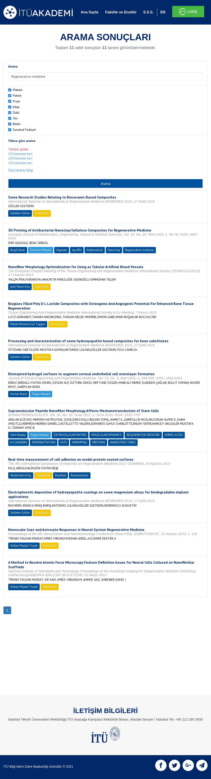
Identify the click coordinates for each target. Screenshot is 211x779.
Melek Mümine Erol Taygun (27, 324)
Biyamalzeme (79, 475)
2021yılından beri (20, 163)
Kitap (16, 107)
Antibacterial (95, 250)
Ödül (16, 113)
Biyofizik (60, 475)
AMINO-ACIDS (174, 435)
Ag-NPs (77, 250)
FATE (63, 442)
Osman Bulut (18, 394)
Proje (16, 101)
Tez (15, 118)
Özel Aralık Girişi (20, 170)
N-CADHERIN (18, 442)
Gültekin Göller (20, 213)
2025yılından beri (20, 158)
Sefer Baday (18, 435)
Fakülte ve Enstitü (120, 12)
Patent (17, 95)
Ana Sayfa (89, 12)
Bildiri (17, 124)
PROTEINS (98, 442)
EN (162, 12)
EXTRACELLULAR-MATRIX (70, 435)
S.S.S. (148, 12)
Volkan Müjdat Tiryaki (24, 546)
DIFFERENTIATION (43, 442)
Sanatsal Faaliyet (24, 130)
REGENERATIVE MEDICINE (143, 435)
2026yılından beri (20, 154)
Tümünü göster (18, 149)
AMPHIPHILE (79, 442)
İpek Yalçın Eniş (20, 287)
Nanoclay (114, 250)
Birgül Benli (17, 250)
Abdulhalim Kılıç (20, 475)
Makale (18, 90)
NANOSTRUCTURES (123, 442)
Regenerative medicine (139, 250)
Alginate (61, 250)
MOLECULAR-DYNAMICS (106, 435)
